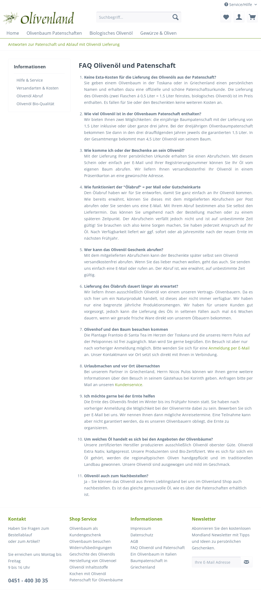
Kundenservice (128, 384)
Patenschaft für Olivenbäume (96, 579)
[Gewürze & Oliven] (158, 33)
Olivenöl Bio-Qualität (35, 103)
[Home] (13, 33)
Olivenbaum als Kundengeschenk (85, 531)
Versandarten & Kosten (38, 88)
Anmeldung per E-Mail (229, 348)
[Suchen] (175, 17)
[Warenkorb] (252, 17)
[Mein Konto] (239, 17)
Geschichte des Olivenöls (92, 554)
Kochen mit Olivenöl (87, 573)
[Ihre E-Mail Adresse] (216, 562)
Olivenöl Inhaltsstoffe (88, 567)
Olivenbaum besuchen (90, 541)
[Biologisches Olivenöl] (111, 33)
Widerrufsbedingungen (90, 547)
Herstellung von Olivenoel (92, 560)
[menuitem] (138, 20)
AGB (134, 541)
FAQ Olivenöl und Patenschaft (157, 547)
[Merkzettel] (225, 17)
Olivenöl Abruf (30, 95)
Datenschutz (141, 534)
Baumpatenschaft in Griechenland (148, 564)
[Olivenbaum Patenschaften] (54, 33)
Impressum (140, 528)
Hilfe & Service (30, 80)
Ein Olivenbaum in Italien (153, 554)
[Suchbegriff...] (138, 17)
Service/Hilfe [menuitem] (238, 4)
